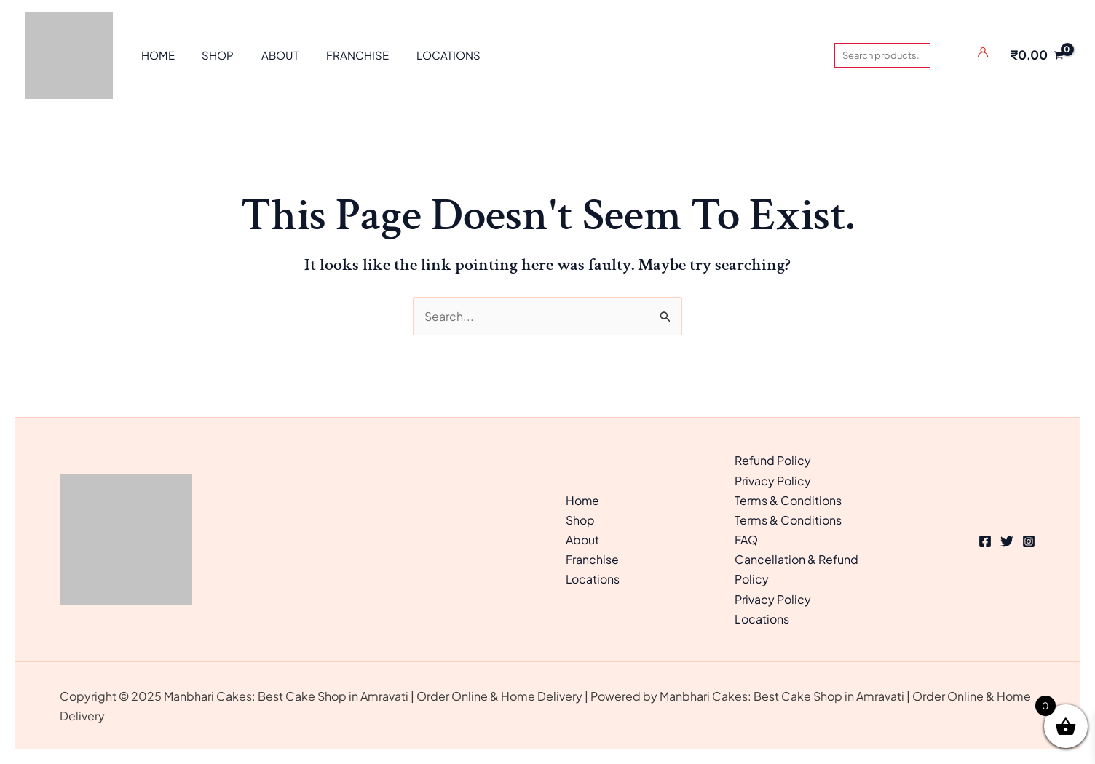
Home (583, 500)
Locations (593, 578)
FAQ (746, 539)
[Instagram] (1028, 541)
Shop (580, 520)
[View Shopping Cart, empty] (1036, 55)
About (582, 539)
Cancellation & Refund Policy (796, 569)
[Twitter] (1006, 541)
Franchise (592, 559)
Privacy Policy (773, 480)
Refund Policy (773, 460)
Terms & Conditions (788, 500)
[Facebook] (985, 541)
